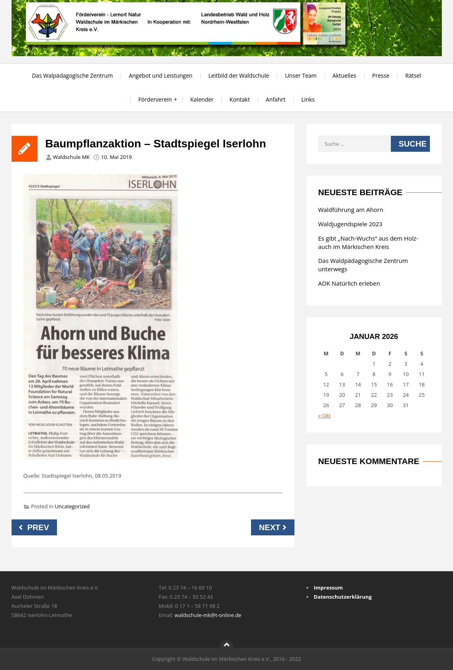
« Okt (324, 415)
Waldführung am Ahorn (351, 210)
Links (308, 99)
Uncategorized (72, 506)
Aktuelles (344, 75)
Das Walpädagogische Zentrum (72, 75)
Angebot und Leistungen (160, 75)
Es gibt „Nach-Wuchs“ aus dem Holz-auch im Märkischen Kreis (368, 242)
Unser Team (300, 75)
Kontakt (239, 99)
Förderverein (155, 99)
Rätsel (413, 75)
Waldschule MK (71, 157)
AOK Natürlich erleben (349, 283)
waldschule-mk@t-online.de (208, 615)
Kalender (202, 99)
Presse (380, 75)
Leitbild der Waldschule (238, 75)
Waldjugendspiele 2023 (350, 224)
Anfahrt (275, 99)
